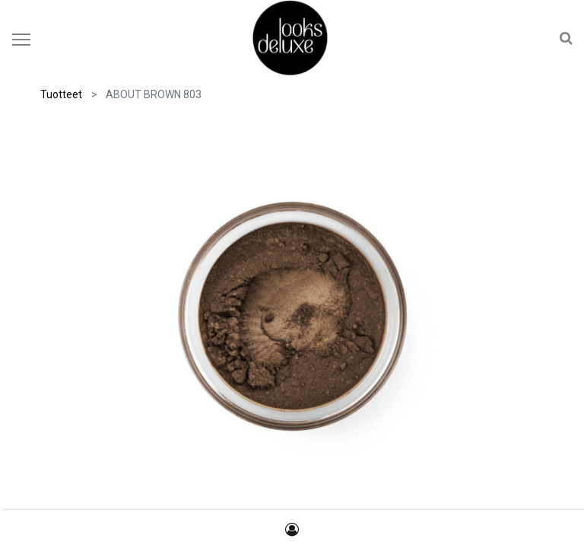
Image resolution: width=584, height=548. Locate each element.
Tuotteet (61, 94)
